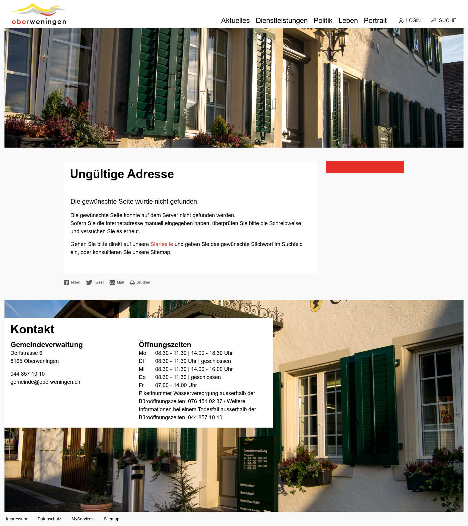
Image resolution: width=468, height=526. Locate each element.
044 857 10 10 (27, 374)
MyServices (82, 518)
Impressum (16, 518)
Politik (323, 20)
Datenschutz (49, 518)
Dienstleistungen (282, 20)
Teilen (72, 282)
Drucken (140, 282)
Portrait (375, 20)
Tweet (95, 282)
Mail (117, 282)
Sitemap (111, 518)
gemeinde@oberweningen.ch (45, 382)
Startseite (161, 244)
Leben (348, 20)
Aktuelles (235, 20)
